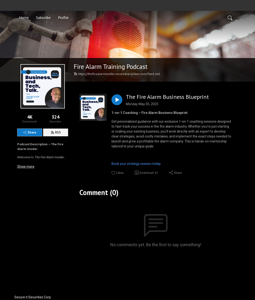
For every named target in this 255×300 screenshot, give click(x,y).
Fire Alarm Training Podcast (111, 66)
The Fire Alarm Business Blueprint (167, 97)
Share (29, 132)
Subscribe (43, 17)
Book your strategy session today (136, 164)
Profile (63, 17)
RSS (56, 132)
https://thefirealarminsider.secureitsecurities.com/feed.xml (117, 74)
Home (24, 17)
